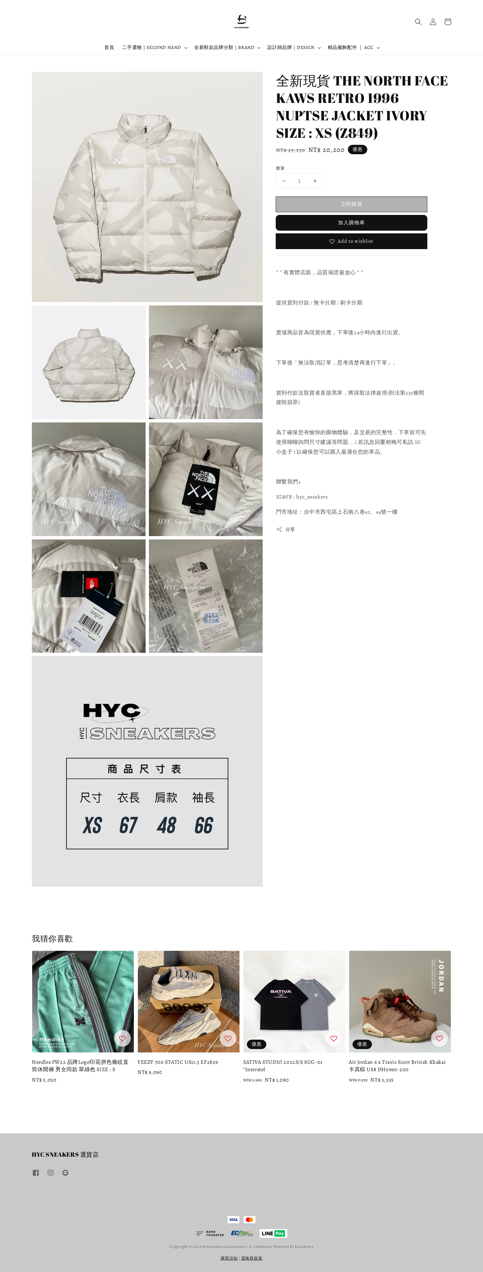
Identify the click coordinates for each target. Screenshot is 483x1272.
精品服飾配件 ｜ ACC (351, 48)
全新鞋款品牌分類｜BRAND (224, 48)
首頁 (109, 47)
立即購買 (351, 204)
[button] (418, 21)
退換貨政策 (252, 1258)
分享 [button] (285, 529)
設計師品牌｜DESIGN (290, 48)
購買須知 (229, 1258)
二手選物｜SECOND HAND (151, 48)
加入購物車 (351, 222)
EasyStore (304, 1246)
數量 (280, 168)
